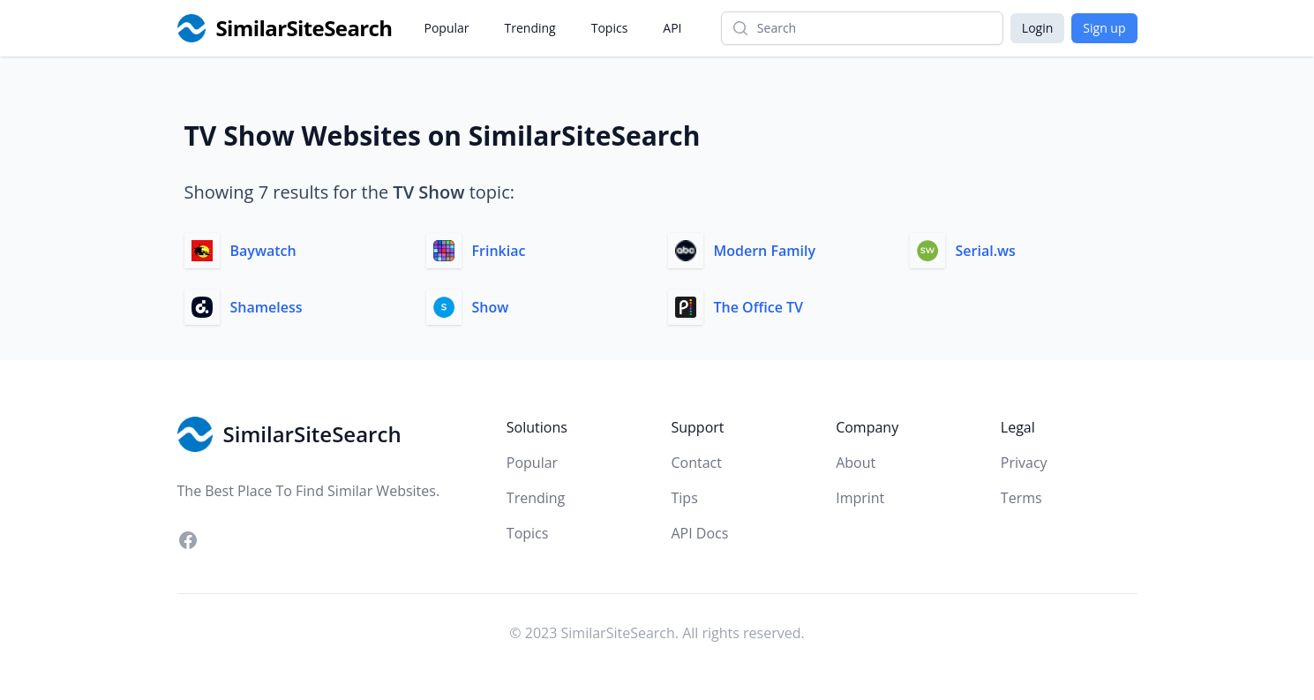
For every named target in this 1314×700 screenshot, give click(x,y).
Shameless (266, 307)
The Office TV (759, 307)
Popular (446, 27)
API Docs (699, 533)
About (855, 462)
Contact (696, 462)
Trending (530, 27)
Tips (684, 498)
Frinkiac (499, 250)
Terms (1021, 498)
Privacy (1024, 462)
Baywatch (263, 250)
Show (490, 307)
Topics (609, 27)
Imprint (860, 498)
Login (1037, 27)
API (672, 27)
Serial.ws (986, 250)
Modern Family (764, 250)
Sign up (1104, 27)
